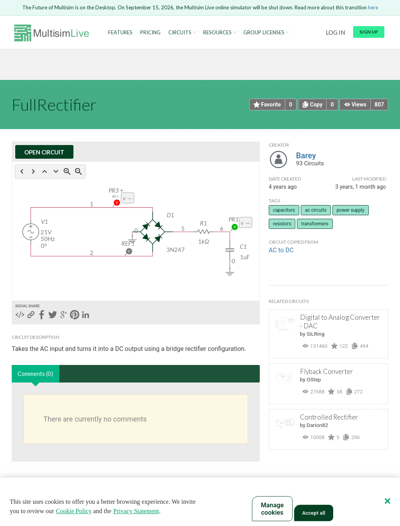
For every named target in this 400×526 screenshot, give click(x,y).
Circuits (179, 32)
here (373, 7)
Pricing (150, 32)
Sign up (368, 32)
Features (120, 32)
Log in (335, 32)
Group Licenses (263, 32)
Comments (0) (35, 373)
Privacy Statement (136, 511)
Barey (306, 155)
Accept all (313, 513)
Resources (217, 32)
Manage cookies (272, 508)
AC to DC (281, 250)
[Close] (387, 501)
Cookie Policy (73, 511)
